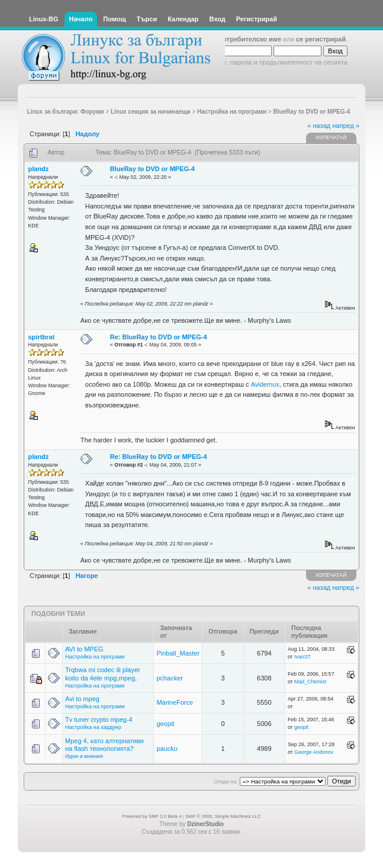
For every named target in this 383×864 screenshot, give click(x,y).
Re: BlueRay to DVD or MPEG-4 (158, 337)
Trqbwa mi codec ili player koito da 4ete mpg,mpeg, (102, 673)
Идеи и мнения (84, 756)
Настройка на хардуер (93, 727)
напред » (345, 125)
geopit (165, 723)
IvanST (302, 657)
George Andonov (313, 752)
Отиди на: (225, 782)
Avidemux (265, 384)
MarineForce (174, 702)
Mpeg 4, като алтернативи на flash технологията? (104, 744)
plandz (38, 168)
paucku (166, 748)
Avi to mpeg (82, 698)
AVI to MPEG (84, 649)
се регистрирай (321, 39)
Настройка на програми (94, 657)
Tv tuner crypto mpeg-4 (99, 719)
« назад (318, 125)
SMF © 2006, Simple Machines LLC (222, 816)
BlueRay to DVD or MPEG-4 (152, 168)
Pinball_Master (177, 653)
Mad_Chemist (310, 682)
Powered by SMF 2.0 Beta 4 (152, 816)
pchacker (169, 678)
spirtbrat (41, 337)
